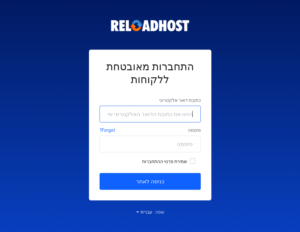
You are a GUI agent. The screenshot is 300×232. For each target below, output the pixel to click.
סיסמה (194, 130)
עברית (144, 212)
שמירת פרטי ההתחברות (169, 161)
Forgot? (107, 130)
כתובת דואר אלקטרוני (180, 100)
